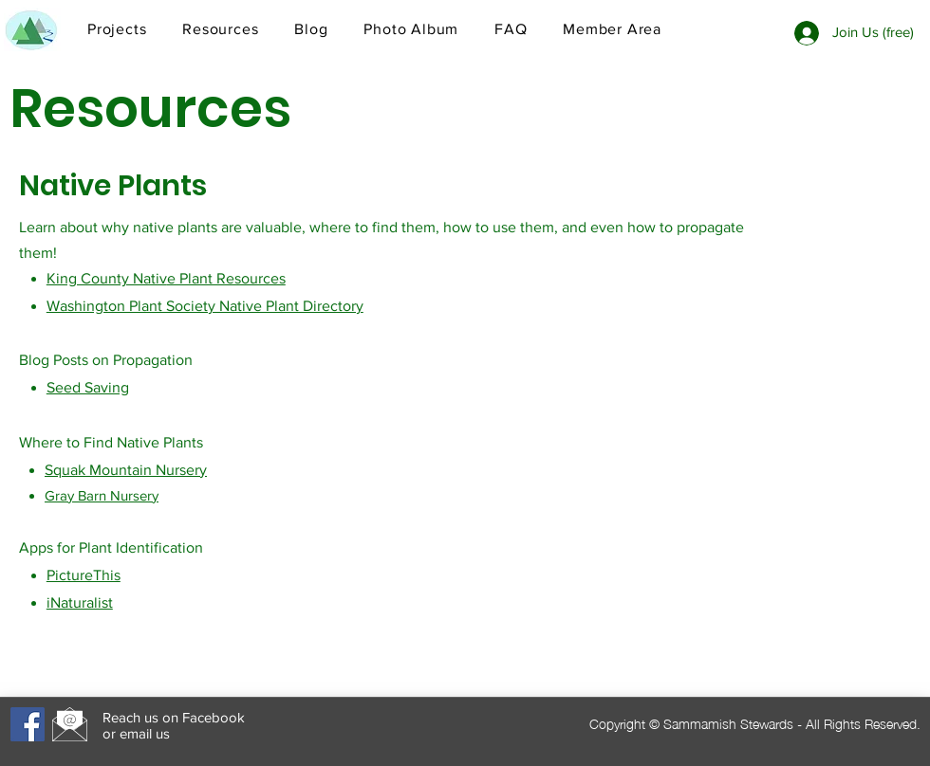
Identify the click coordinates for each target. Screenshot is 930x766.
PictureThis (83, 575)
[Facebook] (27, 724)
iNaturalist (79, 602)
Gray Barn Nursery (101, 495)
